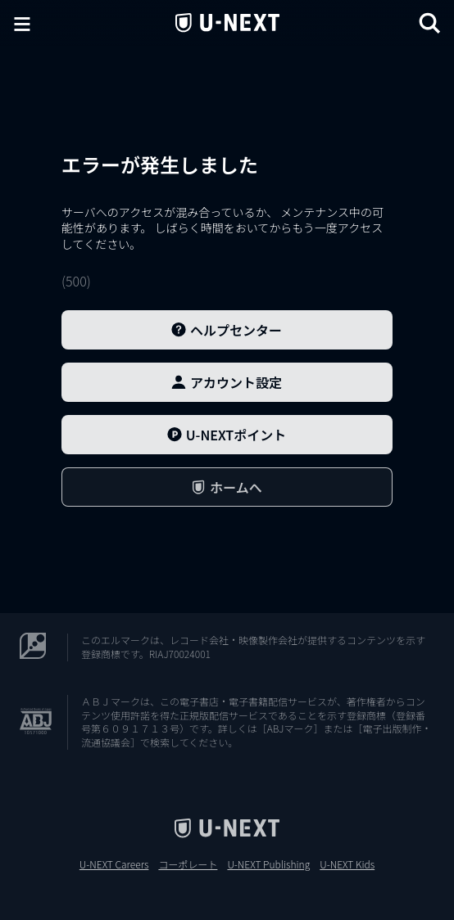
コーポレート (187, 864)
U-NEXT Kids (347, 864)
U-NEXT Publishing (268, 864)
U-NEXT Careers (114, 864)
